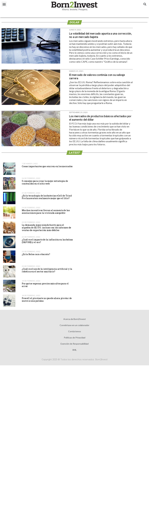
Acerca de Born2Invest (74, 319)
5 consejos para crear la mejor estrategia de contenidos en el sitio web (45, 182)
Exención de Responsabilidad (75, 343)
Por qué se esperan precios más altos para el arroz (45, 285)
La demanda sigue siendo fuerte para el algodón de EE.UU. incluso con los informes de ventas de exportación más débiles (46, 227)
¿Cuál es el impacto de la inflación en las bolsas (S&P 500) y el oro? (47, 241)
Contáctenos (74, 331)
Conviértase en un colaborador (74, 325)
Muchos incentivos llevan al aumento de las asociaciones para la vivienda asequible (46, 211)
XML (74, 350)
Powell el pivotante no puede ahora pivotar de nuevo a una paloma (47, 299)
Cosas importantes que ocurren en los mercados (47, 166)
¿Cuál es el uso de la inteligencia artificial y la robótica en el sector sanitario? (47, 270)
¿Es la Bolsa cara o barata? (36, 254)
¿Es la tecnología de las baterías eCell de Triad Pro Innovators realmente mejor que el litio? (47, 197)
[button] (4, 4)
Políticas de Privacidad (74, 337)
